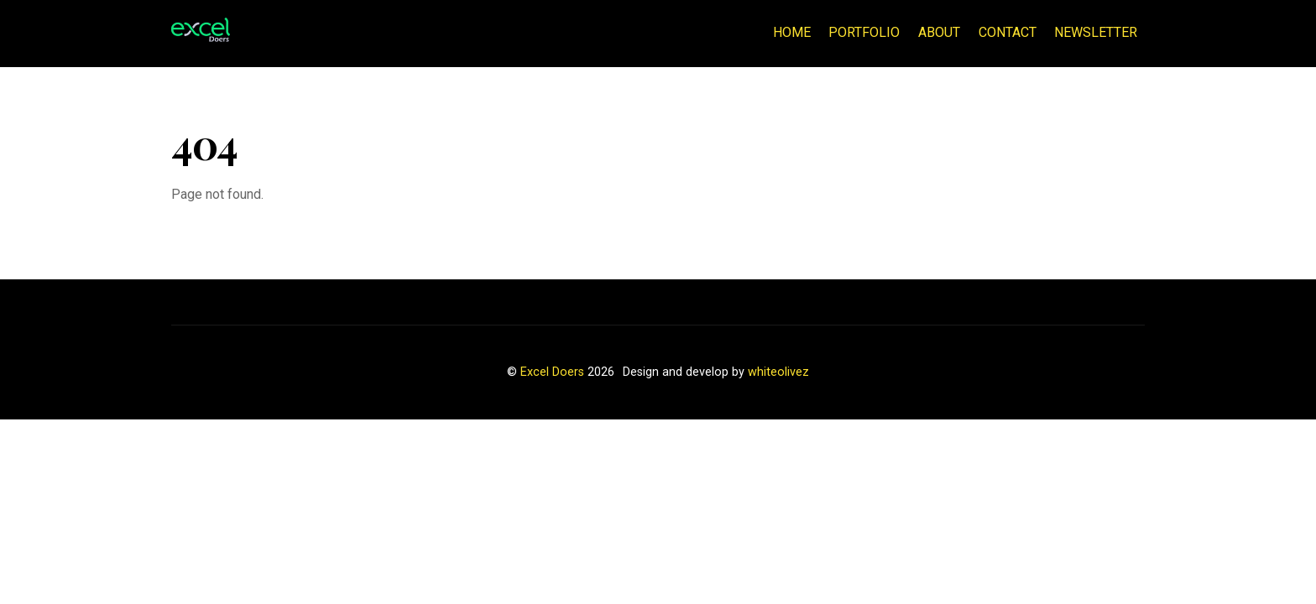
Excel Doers (552, 372)
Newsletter (1095, 32)
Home (792, 32)
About (939, 32)
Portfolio (864, 32)
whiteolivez (778, 372)
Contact (1008, 32)
